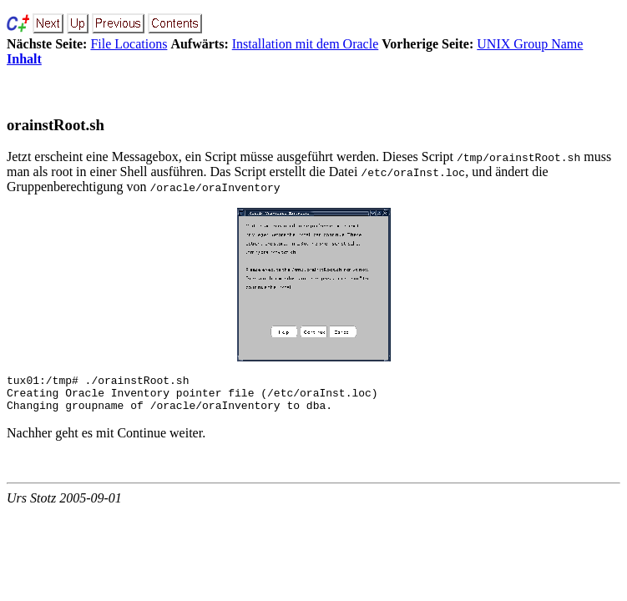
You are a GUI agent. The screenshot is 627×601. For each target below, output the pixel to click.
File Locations (128, 44)
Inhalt (24, 59)
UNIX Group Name (530, 44)
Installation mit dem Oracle (305, 44)
